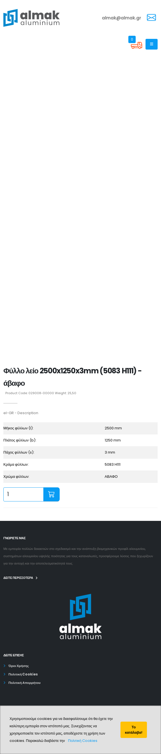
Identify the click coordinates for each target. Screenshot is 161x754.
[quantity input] (23, 494)
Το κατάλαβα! (133, 730)
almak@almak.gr (121, 18)
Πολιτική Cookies (83, 740)
